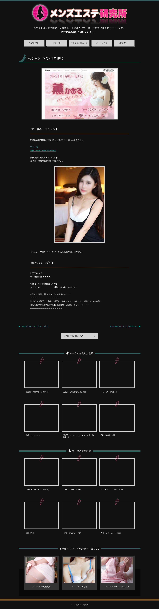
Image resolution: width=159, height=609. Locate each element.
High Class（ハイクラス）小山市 (35, 326)
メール (85, 305)
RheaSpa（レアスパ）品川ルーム (123, 326)
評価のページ (64, 294)
